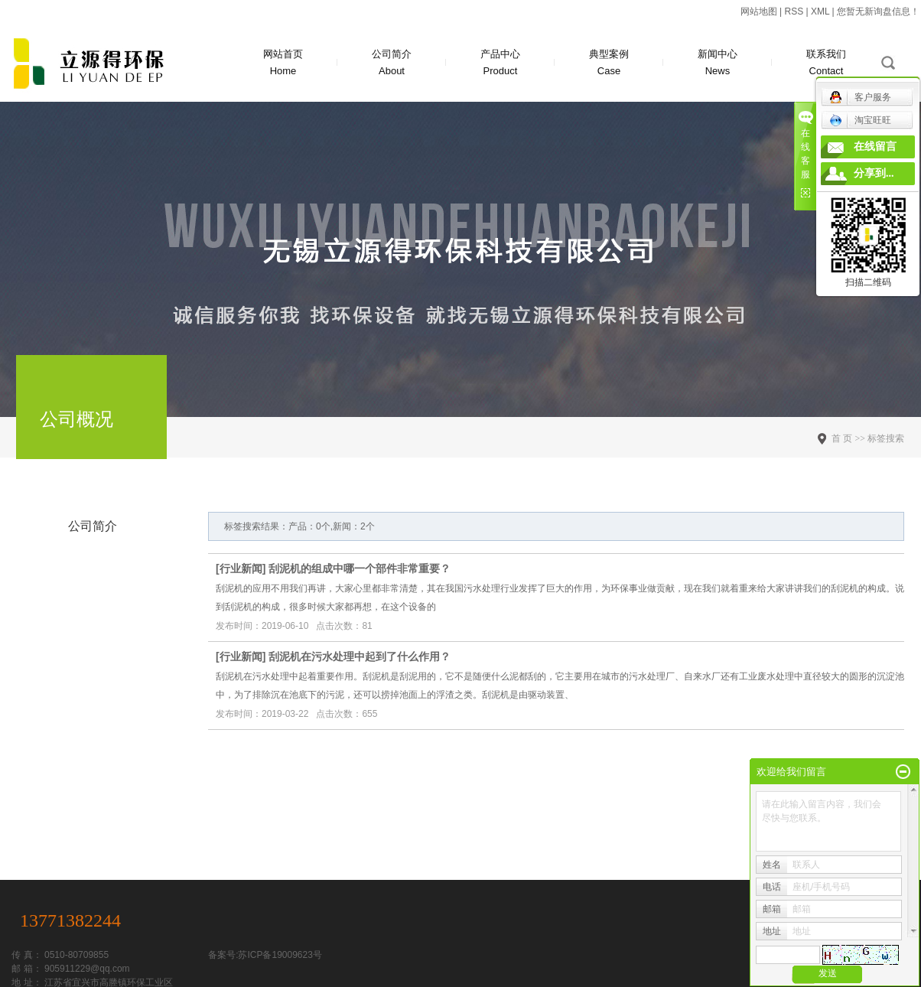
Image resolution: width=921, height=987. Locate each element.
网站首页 (283, 64)
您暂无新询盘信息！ (878, 11)
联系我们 (826, 64)
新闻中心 (717, 64)
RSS (793, 11)
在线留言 (875, 146)
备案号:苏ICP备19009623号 (265, 955)
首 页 (842, 438)
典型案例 (609, 64)
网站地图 (758, 11)
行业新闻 (241, 568)
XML (820, 11)
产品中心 (500, 64)
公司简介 (391, 64)
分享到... (874, 173)
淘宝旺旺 (860, 120)
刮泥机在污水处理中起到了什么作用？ (359, 656)
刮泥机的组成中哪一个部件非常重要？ (359, 568)
